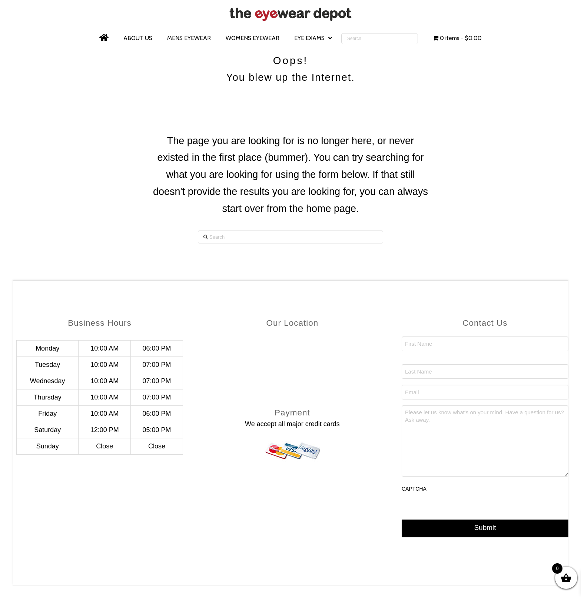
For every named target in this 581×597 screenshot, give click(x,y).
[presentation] (458, 512)
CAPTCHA (414, 489)
